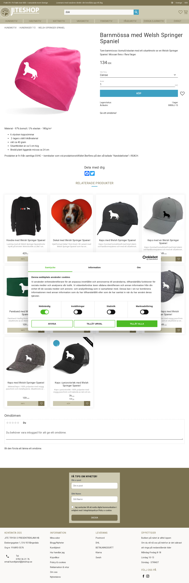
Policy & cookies (58, 562)
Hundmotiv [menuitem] (11, 21)
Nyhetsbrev (55, 577)
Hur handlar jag (57, 552)
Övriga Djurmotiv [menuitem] (154, 21)
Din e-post (76, 480)
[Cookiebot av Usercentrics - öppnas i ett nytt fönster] (145, 258)
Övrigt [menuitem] (177, 21)
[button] (181, 12)
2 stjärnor (10, 422)
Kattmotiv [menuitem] (59, 21)
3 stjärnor (12, 422)
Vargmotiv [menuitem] (83, 21)
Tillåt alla (137, 323)
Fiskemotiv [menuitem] (106, 21)
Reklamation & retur (59, 567)
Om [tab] (139, 267)
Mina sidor (55, 538)
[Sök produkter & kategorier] (99, 12)
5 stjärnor (18, 422)
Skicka (94, 518)
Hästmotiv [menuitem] (35, 21)
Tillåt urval (94, 323)
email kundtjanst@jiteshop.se (18, 562)
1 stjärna (7, 422)
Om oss (53, 572)
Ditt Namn (76, 493)
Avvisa (52, 323)
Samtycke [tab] (50, 267)
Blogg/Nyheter (57, 543)
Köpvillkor (54, 557)
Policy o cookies (105, 510)
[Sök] (136, 12)
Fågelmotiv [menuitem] (130, 21)
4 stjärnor (15, 422)
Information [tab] (94, 267)
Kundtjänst (55, 547)
